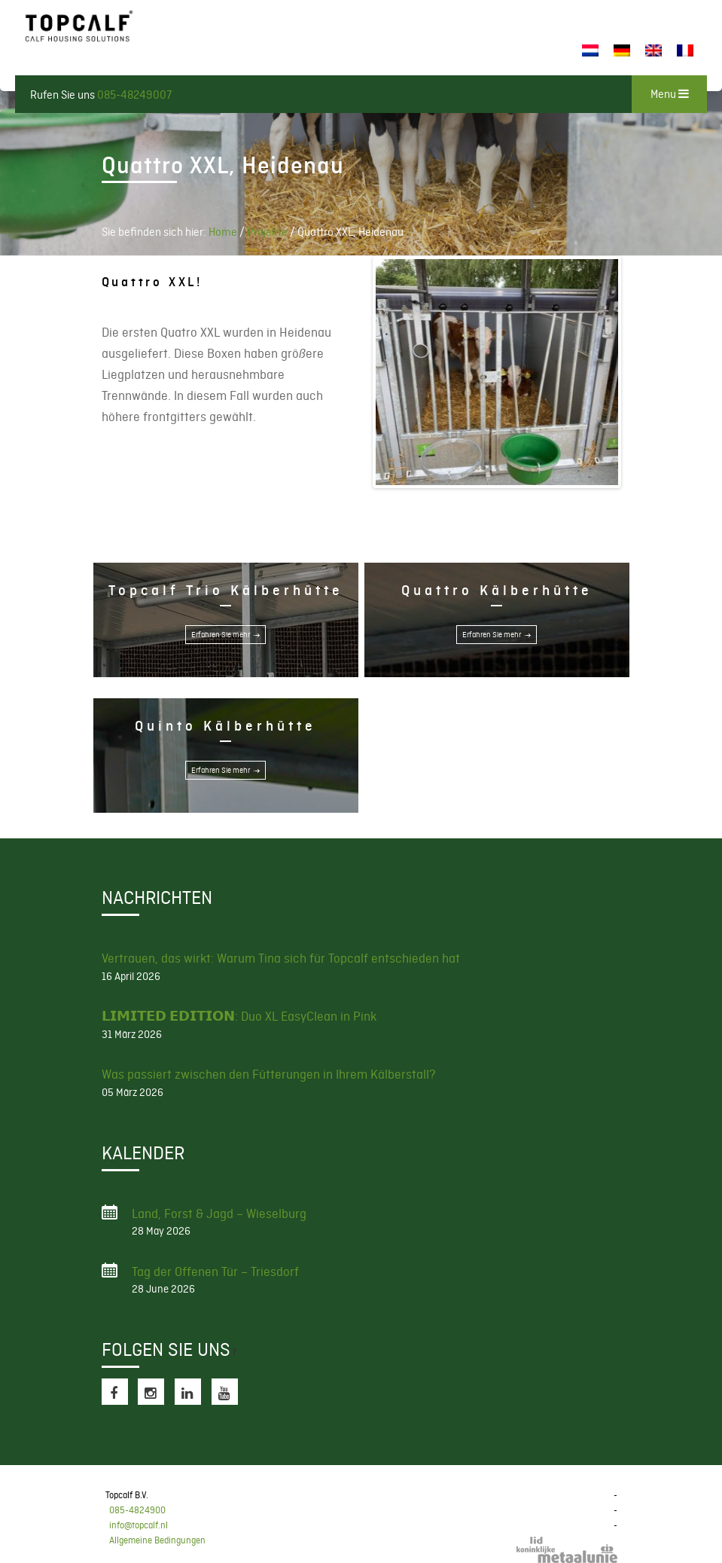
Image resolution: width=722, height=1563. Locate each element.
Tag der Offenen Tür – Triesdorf (215, 1271)
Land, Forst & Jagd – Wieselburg (219, 1213)
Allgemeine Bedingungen (157, 1540)
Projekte (267, 232)
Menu (669, 94)
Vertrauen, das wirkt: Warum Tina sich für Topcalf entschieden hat (281, 958)
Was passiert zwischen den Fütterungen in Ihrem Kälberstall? (269, 1074)
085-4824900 (137, 1510)
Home (223, 232)
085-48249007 (134, 95)
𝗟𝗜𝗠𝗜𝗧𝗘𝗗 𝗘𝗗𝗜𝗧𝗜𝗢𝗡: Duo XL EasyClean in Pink (239, 1016)
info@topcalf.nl (138, 1525)
